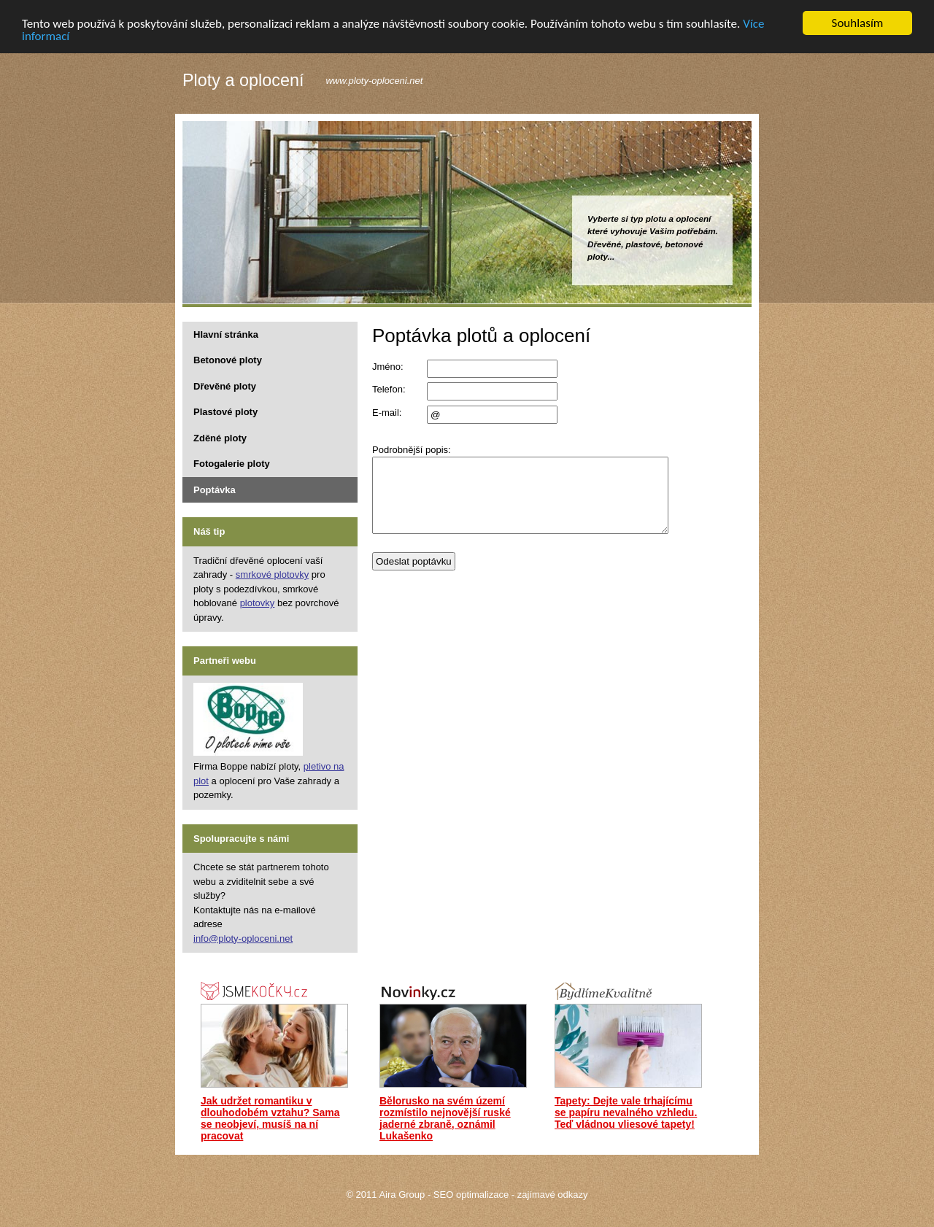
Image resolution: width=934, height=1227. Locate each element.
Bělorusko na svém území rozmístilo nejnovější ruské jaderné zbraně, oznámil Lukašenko (445, 1118)
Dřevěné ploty (224, 385)
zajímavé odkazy (552, 1194)
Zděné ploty (220, 437)
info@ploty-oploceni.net (243, 937)
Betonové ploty (227, 360)
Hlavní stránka (225, 333)
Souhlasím (858, 23)
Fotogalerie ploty (231, 463)
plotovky (257, 602)
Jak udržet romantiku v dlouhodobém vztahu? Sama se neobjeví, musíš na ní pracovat (270, 1118)
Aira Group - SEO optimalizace (444, 1194)
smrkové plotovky (272, 574)
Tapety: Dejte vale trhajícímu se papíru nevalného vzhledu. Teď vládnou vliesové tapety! (626, 1112)
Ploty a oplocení (243, 81)
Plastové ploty (225, 411)
